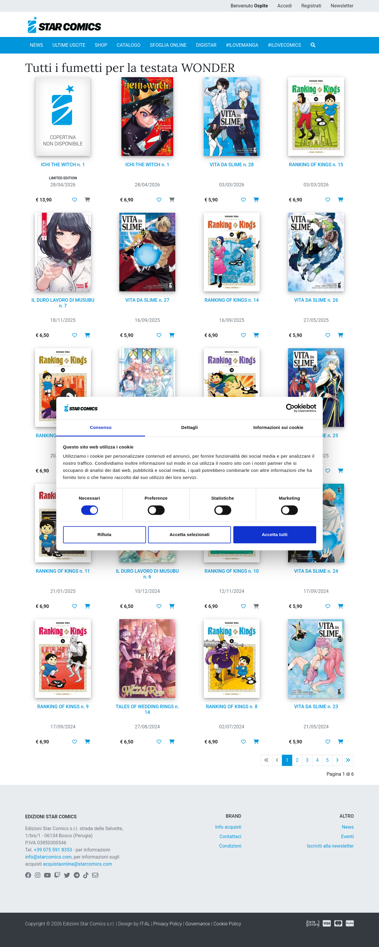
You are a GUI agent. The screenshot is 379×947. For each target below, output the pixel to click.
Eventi (347, 836)
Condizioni (230, 846)
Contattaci (230, 836)
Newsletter (342, 6)
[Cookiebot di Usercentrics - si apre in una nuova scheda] (290, 408)
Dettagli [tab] (189, 427)
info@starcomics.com (48, 857)
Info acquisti (228, 827)
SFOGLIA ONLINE (168, 45)
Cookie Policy (227, 924)
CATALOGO (128, 45)
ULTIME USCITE (68, 45)
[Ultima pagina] (348, 760)
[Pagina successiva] (337, 760)
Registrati (311, 6)
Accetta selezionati (189, 534)
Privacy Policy (167, 924)
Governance (197, 924)
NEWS (36, 45)
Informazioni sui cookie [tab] (278, 427)
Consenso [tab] (100, 427)
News (348, 827)
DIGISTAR (206, 45)
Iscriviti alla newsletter (330, 846)
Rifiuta (104, 534)
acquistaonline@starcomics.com (77, 864)
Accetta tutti (275, 534)
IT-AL (145, 924)
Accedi (284, 6)
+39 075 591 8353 (53, 850)
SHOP (101, 45)
